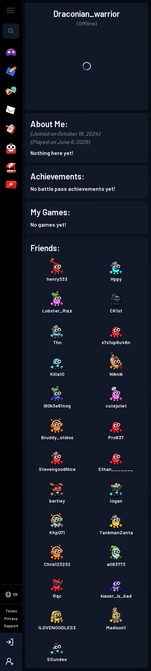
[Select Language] (11, 623)
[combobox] (11, 31)
